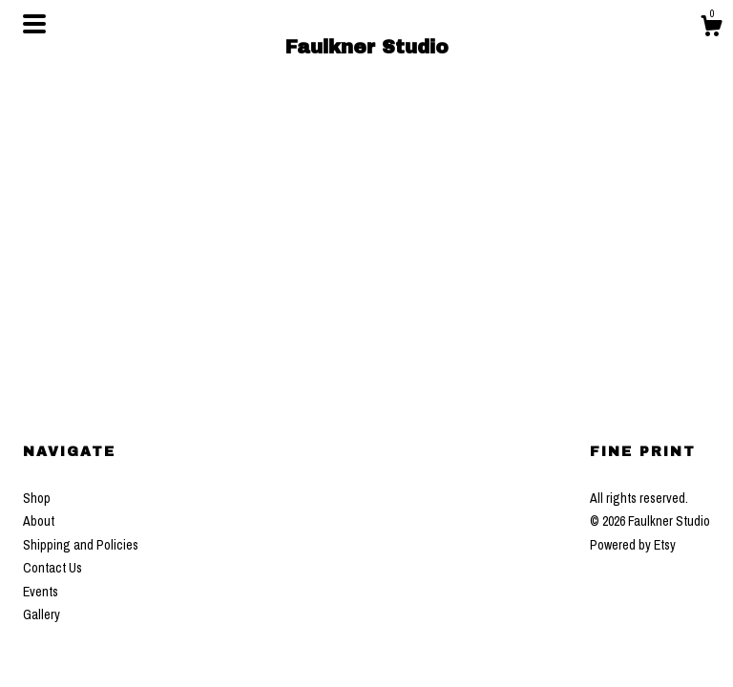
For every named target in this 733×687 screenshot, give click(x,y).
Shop (37, 498)
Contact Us (52, 567)
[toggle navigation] (34, 23)
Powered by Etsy (633, 544)
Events (40, 591)
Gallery (41, 614)
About (38, 521)
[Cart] (711, 28)
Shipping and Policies (80, 544)
